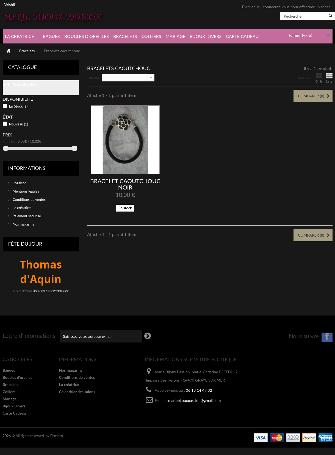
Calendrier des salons (77, 391)
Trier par (93, 77)
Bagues (51, 36)
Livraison (19, 183)
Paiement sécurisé (26, 216)
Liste (329, 78)
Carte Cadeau (242, 36)
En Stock (18, 106)
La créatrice (19, 36)
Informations (27, 168)
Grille (319, 78)
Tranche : (10, 141)
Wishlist (11, 4)
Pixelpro (56, 436)
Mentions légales (25, 191)
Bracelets (125, 36)
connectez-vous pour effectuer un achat (296, 6)
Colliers (151, 36)
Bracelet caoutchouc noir (125, 184)
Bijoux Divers (206, 36)
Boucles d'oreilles (86, 36)
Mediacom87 (39, 290)
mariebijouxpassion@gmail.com (194, 400)
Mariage (175, 36)
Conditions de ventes (29, 199)
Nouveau (18, 124)
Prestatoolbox (60, 290)
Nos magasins (23, 224)
